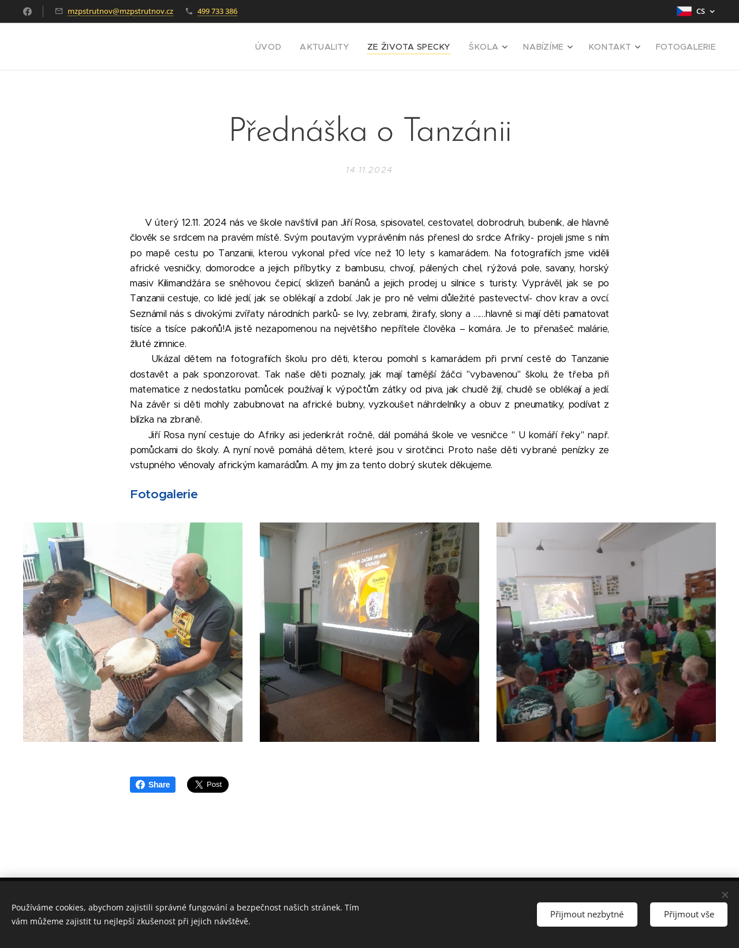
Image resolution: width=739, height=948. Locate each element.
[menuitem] (301, 46)
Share (153, 784)
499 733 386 (217, 11)
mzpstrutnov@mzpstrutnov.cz (120, 11)
